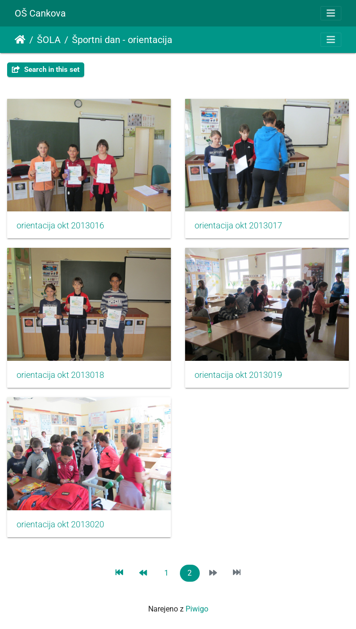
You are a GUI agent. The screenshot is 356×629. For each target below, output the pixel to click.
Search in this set (46, 69)
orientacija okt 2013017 (238, 225)
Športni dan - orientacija (122, 39)
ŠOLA (49, 39)
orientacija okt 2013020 (60, 524)
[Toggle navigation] (330, 13)
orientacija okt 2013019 (238, 375)
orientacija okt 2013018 (60, 375)
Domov (20, 40)
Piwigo (197, 608)
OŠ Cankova (40, 13)
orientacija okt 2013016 (60, 225)
